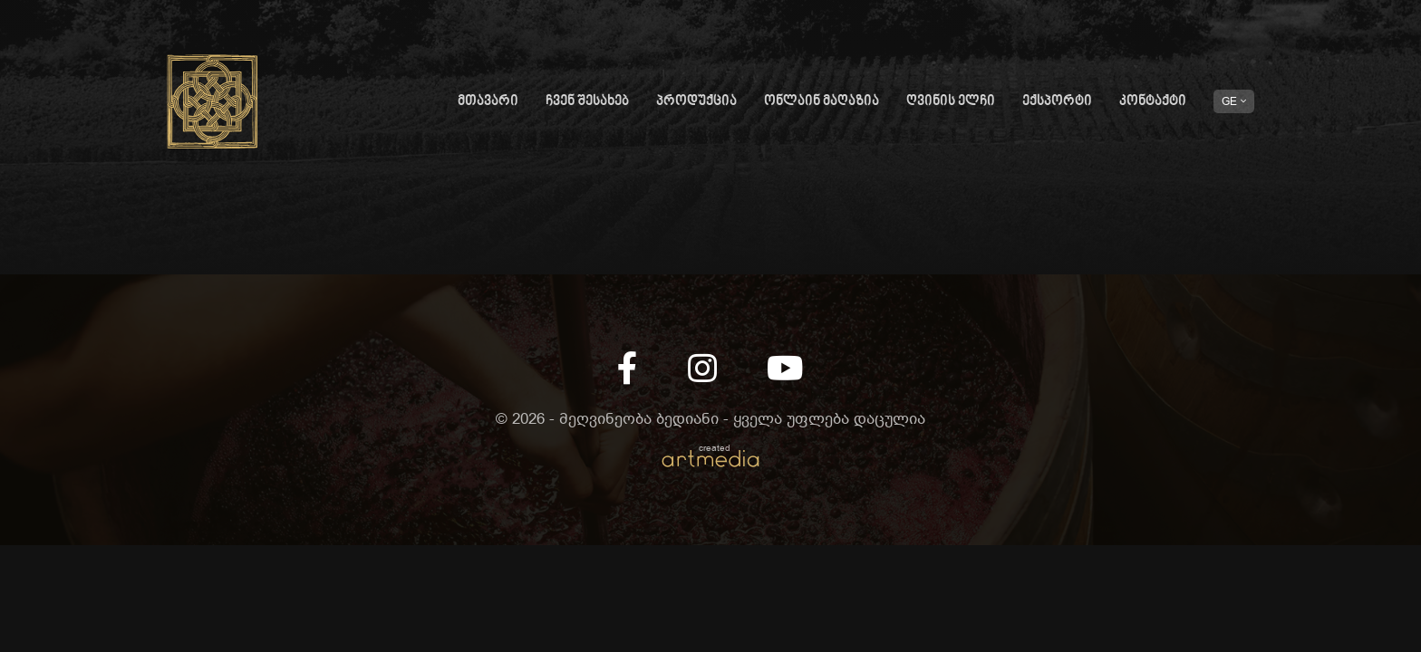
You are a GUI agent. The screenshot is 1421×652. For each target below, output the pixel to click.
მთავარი (488, 102)
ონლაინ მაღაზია (821, 102)
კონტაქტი (1152, 102)
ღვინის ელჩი (950, 102)
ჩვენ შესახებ (587, 102)
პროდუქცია (696, 102)
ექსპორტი (1057, 102)
